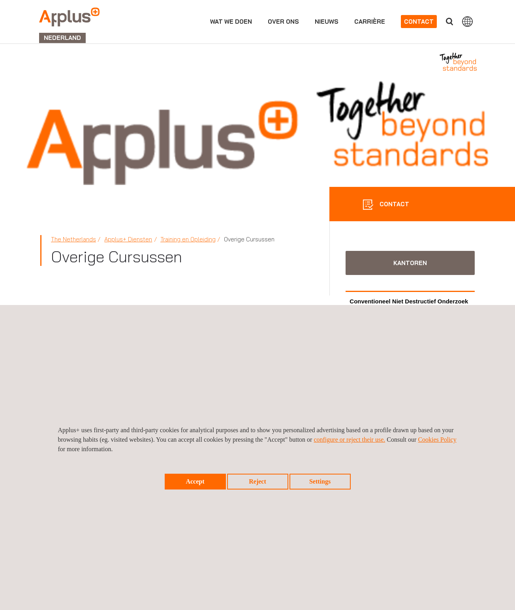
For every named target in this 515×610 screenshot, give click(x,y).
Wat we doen (231, 21)
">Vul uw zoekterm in (449, 21)
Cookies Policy (437, 439)
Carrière (369, 21)
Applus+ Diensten (128, 239)
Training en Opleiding (188, 239)
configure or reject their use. (349, 439)
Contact (419, 21)
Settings (320, 481)
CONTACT (393, 204)
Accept (195, 481)
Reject (257, 481)
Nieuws (326, 21)
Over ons (283, 21)
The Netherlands (73, 239)
